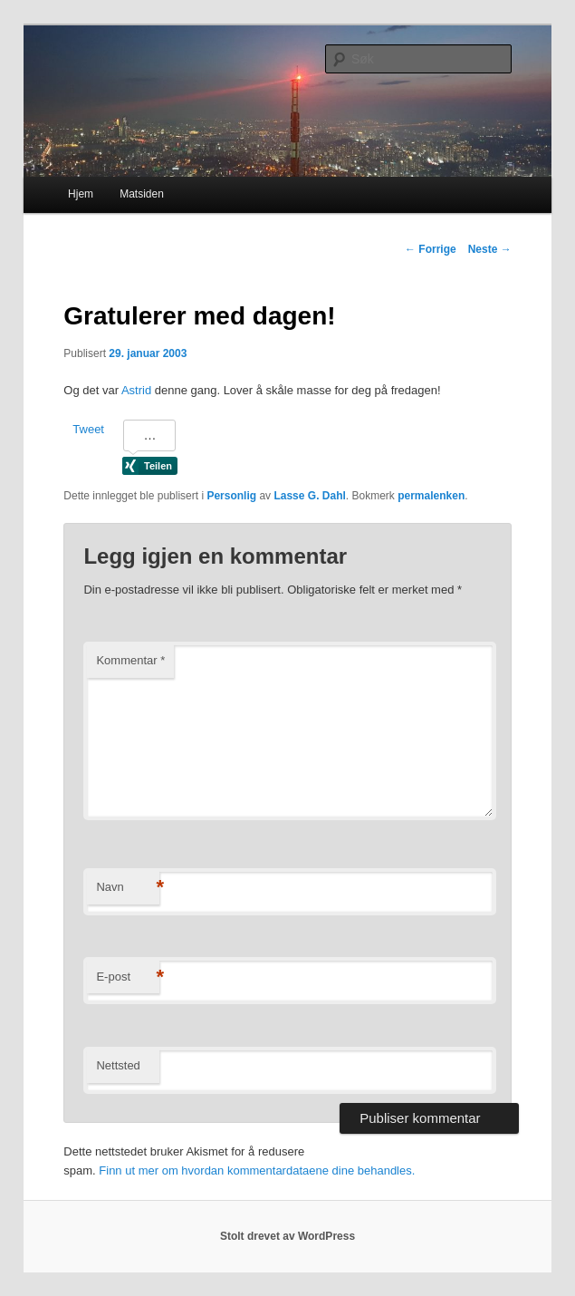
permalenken (431, 495)
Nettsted (117, 1065)
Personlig (231, 495)
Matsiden (142, 194)
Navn (127, 888)
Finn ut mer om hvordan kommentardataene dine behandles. (257, 1170)
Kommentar (130, 660)
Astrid (136, 390)
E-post (127, 977)
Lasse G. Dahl (309, 495)
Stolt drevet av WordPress (287, 1236)
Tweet (88, 429)
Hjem (80, 194)
